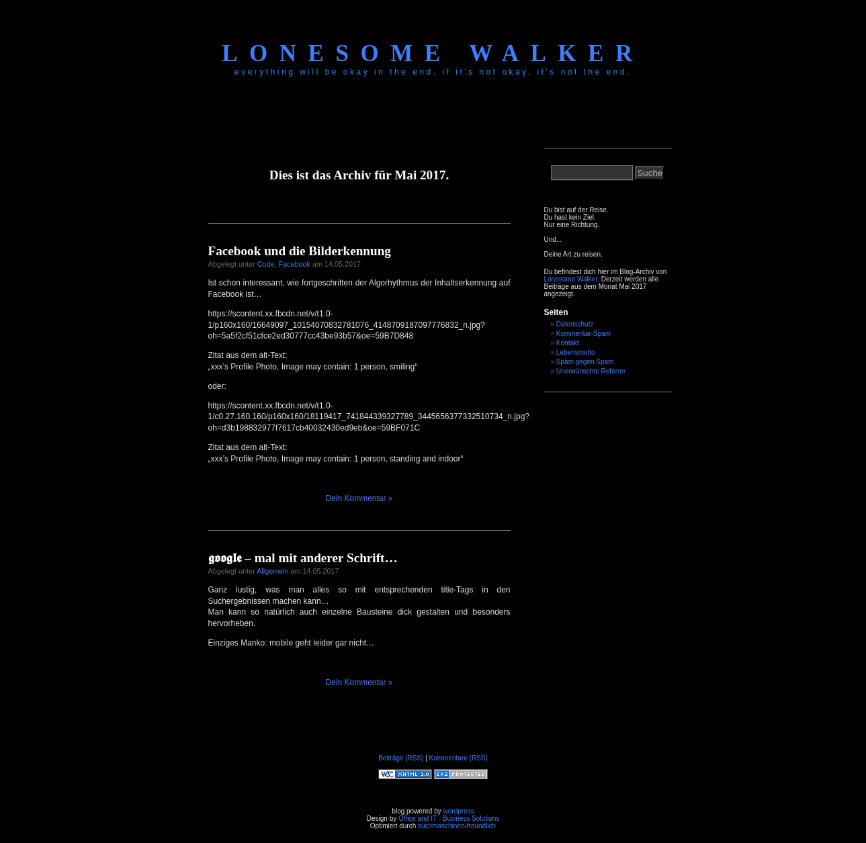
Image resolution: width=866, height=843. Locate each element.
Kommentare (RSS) (458, 758)
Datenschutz (575, 324)
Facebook (294, 264)
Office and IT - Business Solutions (448, 818)
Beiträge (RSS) (400, 758)
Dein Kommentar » (358, 498)
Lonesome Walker (433, 53)
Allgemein (272, 571)
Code (266, 264)
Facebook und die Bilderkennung (299, 251)
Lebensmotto (575, 352)
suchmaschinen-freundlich (457, 826)
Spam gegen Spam (585, 361)
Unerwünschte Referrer (590, 371)
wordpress (458, 811)
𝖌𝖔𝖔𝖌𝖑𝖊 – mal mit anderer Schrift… (303, 558)
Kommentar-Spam (583, 333)
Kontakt (567, 343)
